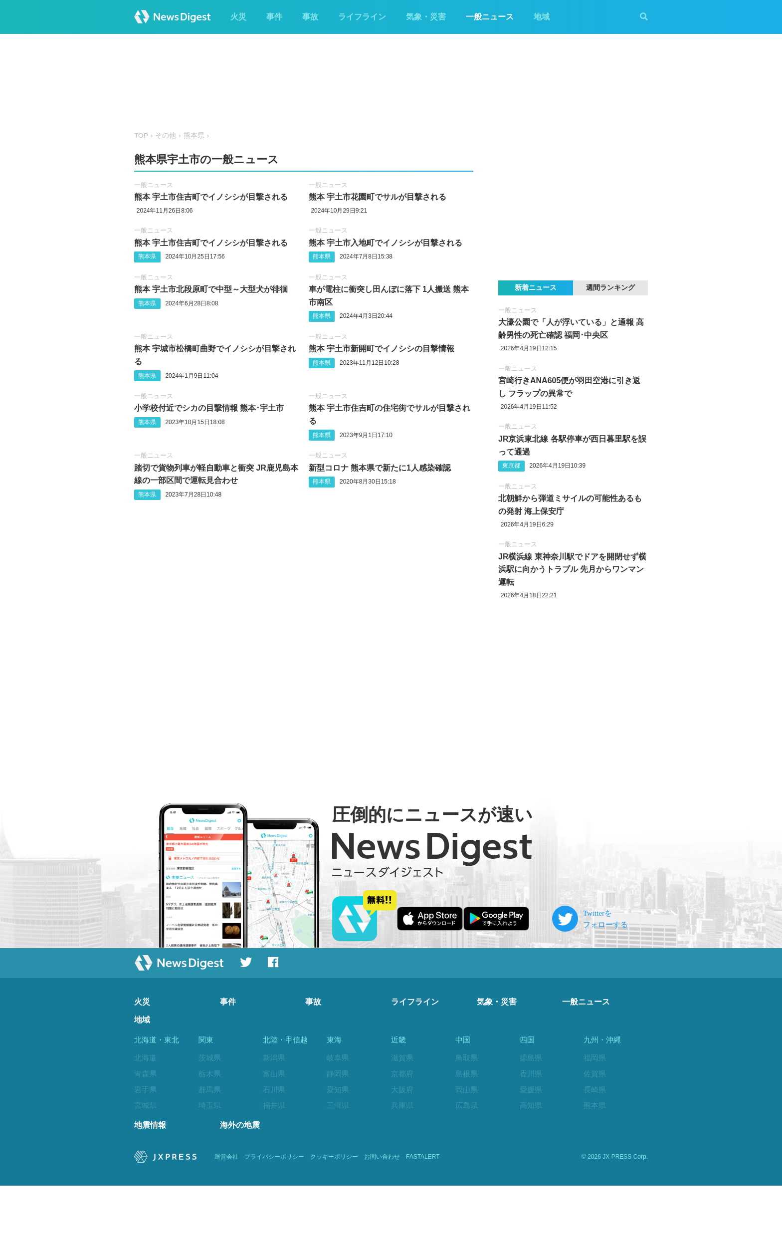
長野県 (274, 1137)
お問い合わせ (382, 1223)
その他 (165, 135)
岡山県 (466, 1089)
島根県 (466, 1073)
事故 (310, 16)
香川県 (531, 1073)
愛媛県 (531, 1089)
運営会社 (226, 1223)
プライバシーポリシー (274, 1223)
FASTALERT (423, 1223)
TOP (141, 135)
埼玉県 (209, 1105)
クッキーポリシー (334, 1223)
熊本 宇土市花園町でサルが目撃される (377, 197)
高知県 (531, 1105)
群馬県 (209, 1089)
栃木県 (209, 1073)
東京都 (511, 465)
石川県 (274, 1089)
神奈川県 (213, 1153)
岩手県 (145, 1089)
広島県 (466, 1105)
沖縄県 (595, 1169)
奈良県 (402, 1121)
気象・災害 (426, 16)
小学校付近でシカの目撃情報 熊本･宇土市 (209, 408)
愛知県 (338, 1089)
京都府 (402, 1073)
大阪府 (402, 1089)
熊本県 (194, 135)
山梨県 (274, 1121)
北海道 (145, 1057)
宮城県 (145, 1105)
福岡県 (595, 1057)
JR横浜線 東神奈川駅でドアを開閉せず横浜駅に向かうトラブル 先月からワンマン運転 (572, 569)
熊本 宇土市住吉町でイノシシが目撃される (211, 197)
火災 (238, 16)
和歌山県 (406, 1137)
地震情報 (150, 1191)
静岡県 (338, 1073)
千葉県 (209, 1121)
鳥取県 (466, 1057)
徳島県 (531, 1057)
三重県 (338, 1105)
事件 (274, 16)
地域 (542, 16)
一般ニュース (490, 16)
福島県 (145, 1153)
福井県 (274, 1105)
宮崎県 (595, 1137)
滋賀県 (402, 1057)
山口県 (466, 1121)
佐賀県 (595, 1073)
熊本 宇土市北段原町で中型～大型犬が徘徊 (211, 289)
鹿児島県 (598, 1153)
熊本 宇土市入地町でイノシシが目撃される (385, 243)
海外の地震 (240, 1191)
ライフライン (362, 16)
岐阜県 (338, 1057)
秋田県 (145, 1121)
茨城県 (209, 1057)
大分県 (595, 1121)
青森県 (145, 1073)
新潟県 (274, 1057)
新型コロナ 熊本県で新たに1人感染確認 (380, 468)
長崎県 (595, 1089)
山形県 (145, 1137)
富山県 (274, 1073)
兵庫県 (402, 1105)
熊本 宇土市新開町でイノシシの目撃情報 (381, 348)
